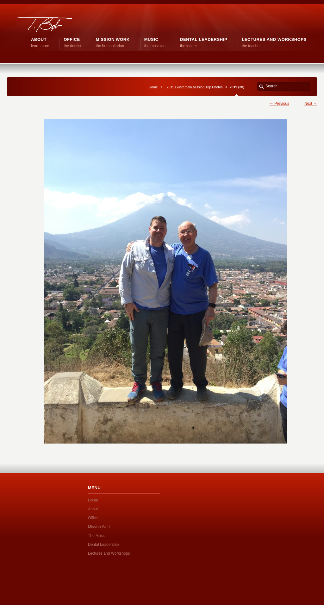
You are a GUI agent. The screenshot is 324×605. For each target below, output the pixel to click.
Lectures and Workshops (109, 553)
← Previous (279, 103)
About (93, 509)
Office (93, 518)
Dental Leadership (103, 544)
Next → (310, 103)
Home (153, 87)
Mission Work (99, 527)
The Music (96, 535)
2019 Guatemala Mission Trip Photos (195, 87)
